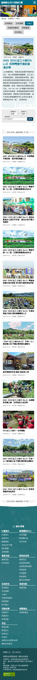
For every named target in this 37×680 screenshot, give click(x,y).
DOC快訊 (5, 563)
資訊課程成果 (24, 563)
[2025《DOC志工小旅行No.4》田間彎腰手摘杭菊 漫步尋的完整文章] (18, 72)
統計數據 (5, 548)
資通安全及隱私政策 (10, 640)
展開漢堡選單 (34, 2)
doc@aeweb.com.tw (20, 669)
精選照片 (5, 616)
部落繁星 (25, 28)
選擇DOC (24, 111)
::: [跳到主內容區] (2, 130)
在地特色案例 (13, 28)
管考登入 (5, 634)
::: (2, 524)
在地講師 (22, 573)
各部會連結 (23, 612)
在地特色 (11, 18)
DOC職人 (18, 32)
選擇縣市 (13, 111)
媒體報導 (5, 542)
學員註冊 (5, 627)
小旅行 (17, 18)
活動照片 (5, 612)
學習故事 (22, 570)
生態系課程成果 (25, 566)
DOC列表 (23, 542)
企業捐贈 (5, 552)
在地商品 (8, 23)
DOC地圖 (23, 535)
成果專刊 (5, 538)
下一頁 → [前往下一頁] (27, 132)
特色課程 (22, 577)
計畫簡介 (5, 535)
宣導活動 (5, 619)
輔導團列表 (23, 538)
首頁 (4, 18)
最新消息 (5, 560)
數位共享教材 (24, 580)
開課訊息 (22, 560)
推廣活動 (22, 588)
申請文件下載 (7, 545)
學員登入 (5, 630)
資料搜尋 (7, 116)
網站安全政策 (7, 644)
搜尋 (30, 119)
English (4, 637)
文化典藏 (19, 23)
